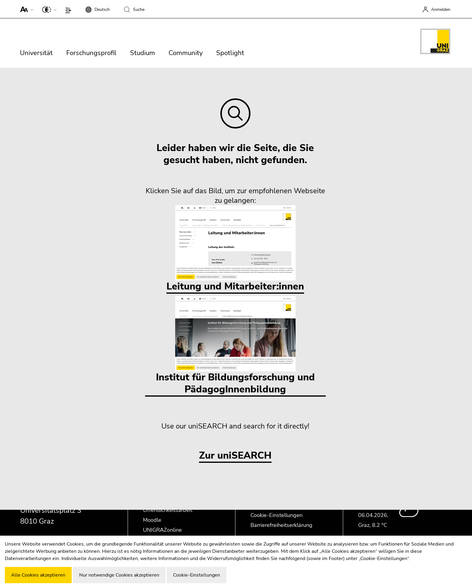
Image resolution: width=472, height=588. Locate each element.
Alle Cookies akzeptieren (38, 575)
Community (186, 52)
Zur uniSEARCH (235, 456)
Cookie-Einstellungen (276, 515)
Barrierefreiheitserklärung (281, 525)
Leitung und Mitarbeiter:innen (235, 249)
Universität (36, 52)
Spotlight (230, 52)
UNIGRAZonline (162, 530)
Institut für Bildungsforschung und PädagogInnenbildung (235, 346)
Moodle (152, 520)
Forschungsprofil (91, 52)
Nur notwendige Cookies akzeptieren (119, 575)
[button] (25, 9)
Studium (142, 52)
